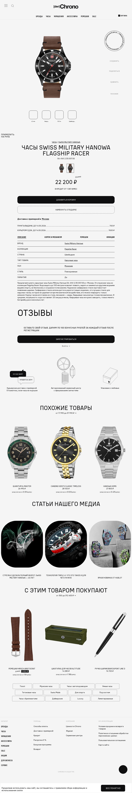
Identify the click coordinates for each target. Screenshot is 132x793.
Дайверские (57, 698)
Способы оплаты (41, 726)
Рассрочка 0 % (40, 740)
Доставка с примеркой (43, 731)
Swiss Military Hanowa (74, 243)
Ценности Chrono (73, 726)
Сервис (4, 765)
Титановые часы (29, 692)
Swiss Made (55, 692)
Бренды (39, 16)
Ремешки (85, 16)
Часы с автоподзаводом (77, 686)
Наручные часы (71, 260)
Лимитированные (105, 698)
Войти (65, 346)
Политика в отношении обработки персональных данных (113, 734)
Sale (94, 16)
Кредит (37, 735)
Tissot (22, 686)
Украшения (59, 16)
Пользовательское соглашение (112, 740)
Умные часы (107, 686)
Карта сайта (104, 745)
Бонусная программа (42, 744)
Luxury (80, 698)
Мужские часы (46, 686)
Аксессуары (72, 16)
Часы (48, 16)
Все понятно (113, 788)
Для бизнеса (7, 760)
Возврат (37, 749)
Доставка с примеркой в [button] (33, 219)
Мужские (69, 266)
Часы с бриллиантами (28, 698)
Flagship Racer (71, 249)
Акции (4, 755)
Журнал (69, 731)
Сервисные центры (74, 735)
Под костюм (104, 692)
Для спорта (80, 692)
